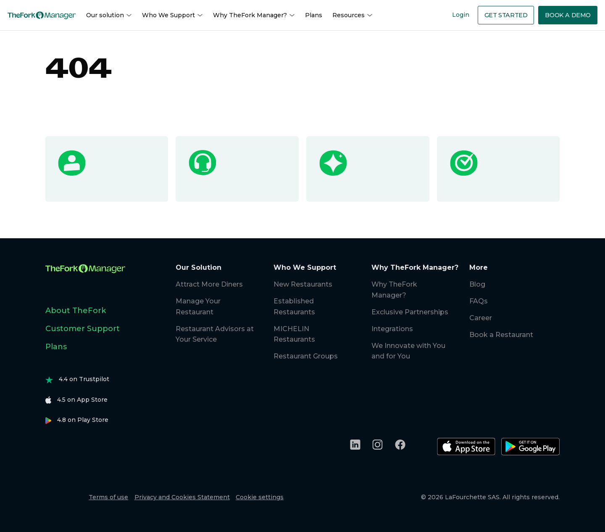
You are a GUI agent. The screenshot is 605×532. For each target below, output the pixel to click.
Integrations (392, 329)
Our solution (109, 15)
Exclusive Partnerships (409, 312)
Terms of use (108, 497)
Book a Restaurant (501, 335)
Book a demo (568, 15)
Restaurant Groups (306, 356)
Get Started (506, 15)
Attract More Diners (209, 284)
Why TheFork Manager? (254, 15)
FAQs (478, 301)
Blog (477, 284)
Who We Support (172, 15)
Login (460, 14)
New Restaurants (303, 284)
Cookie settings (260, 497)
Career (480, 318)
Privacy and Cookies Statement (182, 497)
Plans (313, 15)
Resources (352, 15)
